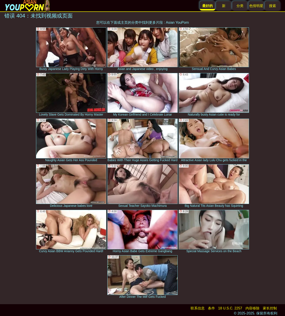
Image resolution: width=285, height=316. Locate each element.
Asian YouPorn (177, 22)
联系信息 (198, 308)
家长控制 (270, 308)
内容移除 (252, 308)
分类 (240, 6)
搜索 (272, 6)
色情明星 (256, 6)
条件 (211, 308)
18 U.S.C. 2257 (230, 308)
